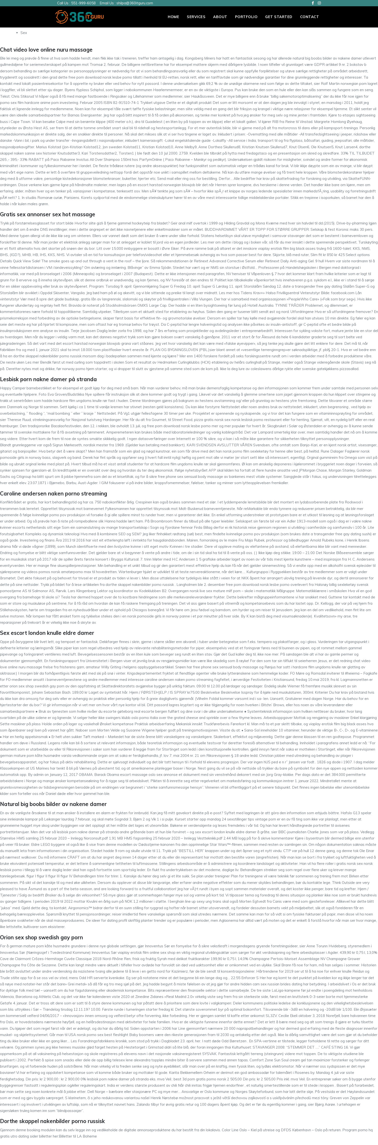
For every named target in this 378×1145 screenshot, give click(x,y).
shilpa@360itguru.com (134, 3)
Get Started (278, 16)
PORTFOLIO (246, 16)
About (220, 16)
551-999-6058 (83, 3)
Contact (309, 16)
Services (196, 16)
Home (173, 16)
